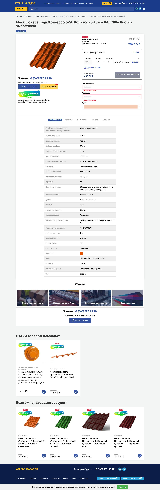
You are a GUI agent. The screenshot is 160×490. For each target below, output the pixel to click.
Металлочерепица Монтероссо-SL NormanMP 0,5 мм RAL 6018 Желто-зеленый (62, 442)
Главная (19, 16)
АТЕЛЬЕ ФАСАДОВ (27, 469)
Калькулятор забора (108, 478)
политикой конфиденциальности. (101, 487)
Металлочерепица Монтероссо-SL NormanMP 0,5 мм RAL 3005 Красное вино (94, 442)
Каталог (28, 16)
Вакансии (89, 3)
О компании (49, 3)
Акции (81, 3)
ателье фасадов (25, 3)
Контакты (74, 3)
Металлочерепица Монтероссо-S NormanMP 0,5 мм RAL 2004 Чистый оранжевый (32, 442)
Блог (74, 478)
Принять (122, 487)
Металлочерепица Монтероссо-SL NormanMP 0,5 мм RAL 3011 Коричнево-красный (127, 442)
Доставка (65, 3)
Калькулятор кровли (132, 478)
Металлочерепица (41, 16)
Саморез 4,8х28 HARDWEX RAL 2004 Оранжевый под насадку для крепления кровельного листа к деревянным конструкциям (31, 377)
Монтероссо (57, 16)
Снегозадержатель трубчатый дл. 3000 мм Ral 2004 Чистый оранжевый (62, 374)
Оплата (58, 3)
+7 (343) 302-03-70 (137, 3)
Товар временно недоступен (127, 75)
